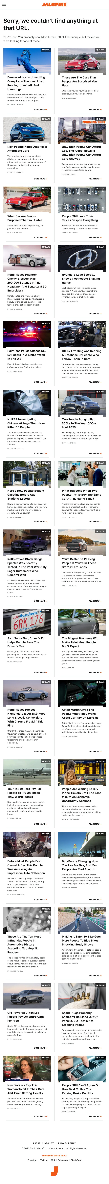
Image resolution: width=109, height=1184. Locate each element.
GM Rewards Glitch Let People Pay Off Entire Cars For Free (25, 1016)
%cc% (47, 50)
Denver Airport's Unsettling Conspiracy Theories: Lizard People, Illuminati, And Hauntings (26, 83)
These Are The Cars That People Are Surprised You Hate (79, 81)
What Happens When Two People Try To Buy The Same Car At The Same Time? (81, 494)
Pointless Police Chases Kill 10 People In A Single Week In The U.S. (26, 354)
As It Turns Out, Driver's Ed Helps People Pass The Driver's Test (25, 642)
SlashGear (76, 1160)
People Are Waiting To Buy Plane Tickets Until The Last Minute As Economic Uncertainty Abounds (81, 795)
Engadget (32, 1160)
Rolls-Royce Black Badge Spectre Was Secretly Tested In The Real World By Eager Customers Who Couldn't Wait (27, 567)
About (36, 1143)
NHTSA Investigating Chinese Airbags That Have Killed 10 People (26, 423)
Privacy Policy (67, 1143)
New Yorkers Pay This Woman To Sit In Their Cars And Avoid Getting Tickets (25, 1089)
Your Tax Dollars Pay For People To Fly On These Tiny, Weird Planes (24, 792)
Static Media (36, 1148)
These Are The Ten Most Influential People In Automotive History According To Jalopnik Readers (24, 944)
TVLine (44, 1160)
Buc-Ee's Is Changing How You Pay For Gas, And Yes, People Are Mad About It (80, 865)
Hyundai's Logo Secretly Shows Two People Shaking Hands (81, 278)
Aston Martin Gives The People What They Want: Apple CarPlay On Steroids (80, 713)
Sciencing (63, 1160)
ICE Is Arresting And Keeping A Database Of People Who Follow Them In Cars (81, 355)
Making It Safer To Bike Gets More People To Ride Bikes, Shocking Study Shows (81, 940)
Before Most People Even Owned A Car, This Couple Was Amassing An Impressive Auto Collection (26, 867)
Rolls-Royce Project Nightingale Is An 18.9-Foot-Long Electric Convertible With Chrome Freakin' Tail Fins (26, 717)
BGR (53, 1160)
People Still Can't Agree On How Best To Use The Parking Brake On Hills (80, 1089)
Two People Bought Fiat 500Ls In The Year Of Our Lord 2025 (79, 423)
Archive (49, 1143)
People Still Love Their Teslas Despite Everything (80, 218)
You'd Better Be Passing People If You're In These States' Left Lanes (79, 563)
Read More (39, 109)
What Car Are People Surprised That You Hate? (24, 218)
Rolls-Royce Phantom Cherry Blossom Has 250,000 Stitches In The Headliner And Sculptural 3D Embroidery (27, 282)
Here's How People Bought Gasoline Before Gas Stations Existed (25, 494)
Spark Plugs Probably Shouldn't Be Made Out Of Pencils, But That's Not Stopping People (80, 1018)
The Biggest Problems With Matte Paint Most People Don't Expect (80, 642)
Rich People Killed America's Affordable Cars (27, 148)
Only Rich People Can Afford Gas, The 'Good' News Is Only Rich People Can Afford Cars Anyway (81, 152)
